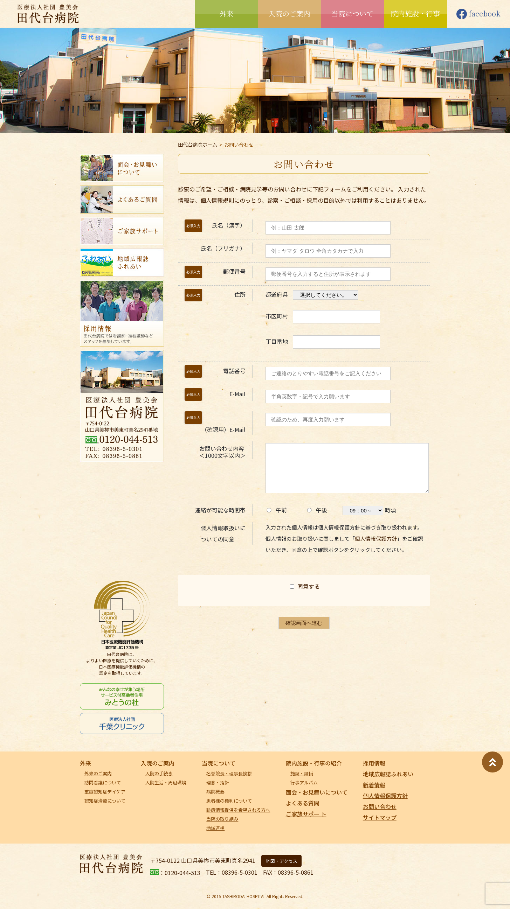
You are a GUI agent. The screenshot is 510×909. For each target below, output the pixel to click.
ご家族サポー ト (306, 814)
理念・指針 (217, 782)
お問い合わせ (380, 806)
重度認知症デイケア (104, 791)
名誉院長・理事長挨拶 (229, 773)
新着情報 (374, 785)
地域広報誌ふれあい (388, 774)
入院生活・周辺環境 (165, 782)
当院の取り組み (222, 819)
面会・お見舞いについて (316, 792)
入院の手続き (159, 773)
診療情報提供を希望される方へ (238, 809)
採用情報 (374, 763)
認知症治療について (104, 800)
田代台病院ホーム (197, 144)
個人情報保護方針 (376, 538)
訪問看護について (102, 782)
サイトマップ (380, 817)
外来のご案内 (98, 773)
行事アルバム (304, 782)
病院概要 (215, 791)
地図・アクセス (281, 861)
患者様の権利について (229, 800)
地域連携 (215, 828)
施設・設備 (301, 773)
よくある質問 (302, 803)
